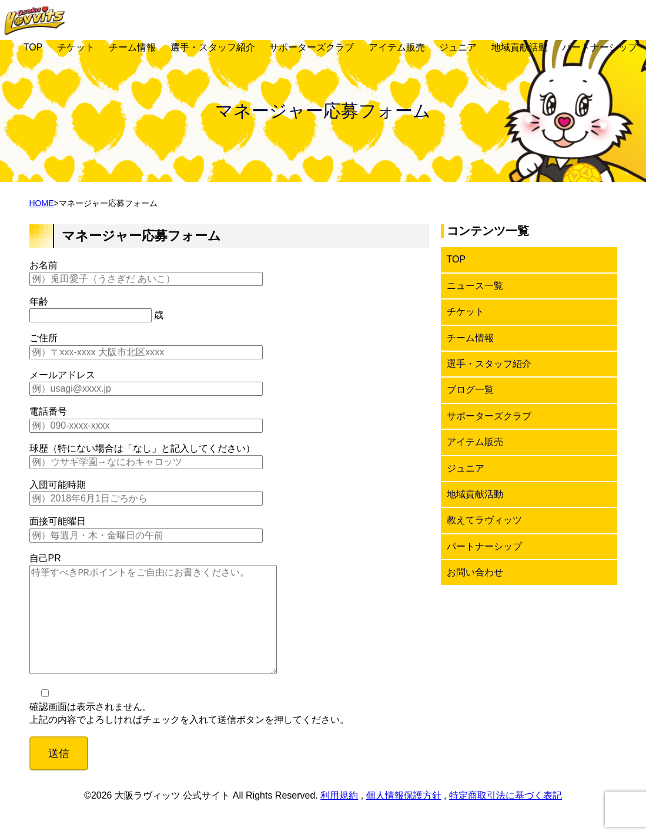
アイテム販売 (397, 47)
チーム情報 (132, 47)
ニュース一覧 (475, 286)
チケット (76, 47)
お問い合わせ (475, 572)
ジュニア (458, 47)
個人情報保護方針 (403, 819)
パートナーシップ (599, 47)
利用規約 (339, 819)
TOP (33, 47)
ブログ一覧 (470, 390)
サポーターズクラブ (311, 47)
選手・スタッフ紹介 (212, 47)
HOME (41, 203)
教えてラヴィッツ (484, 520)
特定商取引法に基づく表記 (505, 819)
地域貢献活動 (519, 47)
